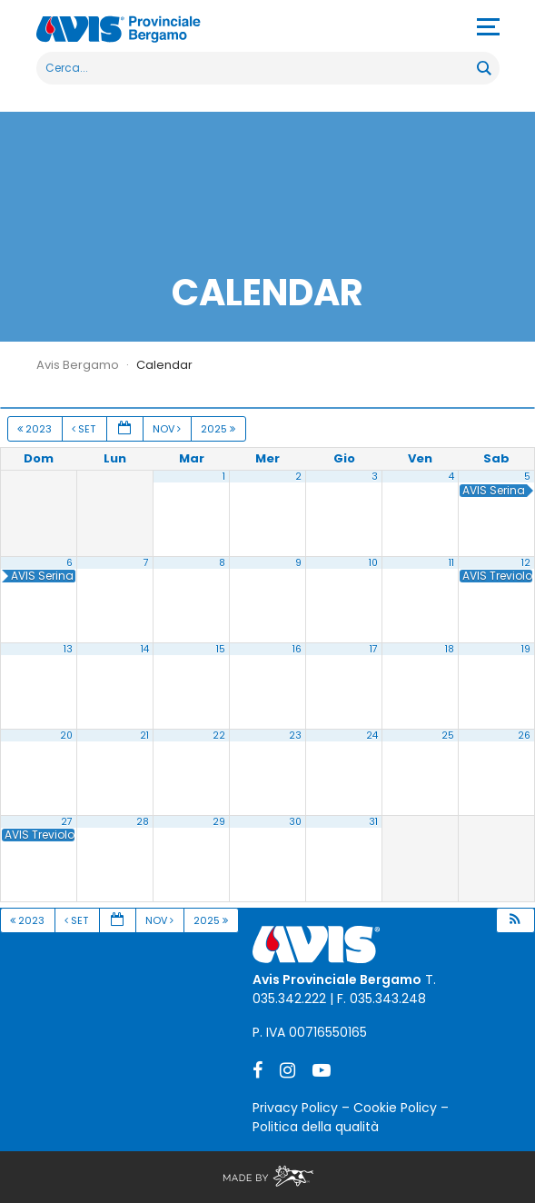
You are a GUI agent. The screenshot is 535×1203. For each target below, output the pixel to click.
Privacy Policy (295, 1108)
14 (145, 649)
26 (524, 735)
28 (142, 822)
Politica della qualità (316, 1127)
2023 (35, 429)
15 (220, 649)
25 (447, 735)
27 (67, 822)
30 (295, 822)
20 (66, 735)
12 (525, 563)
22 (219, 735)
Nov (168, 429)
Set (85, 429)
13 (68, 649)
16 (297, 649)
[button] (515, 921)
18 (449, 649)
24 (372, 735)
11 (451, 563)
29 (219, 822)
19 (525, 649)
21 (144, 735)
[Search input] (257, 68)
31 (373, 822)
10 (373, 563)
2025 (219, 429)
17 (374, 649)
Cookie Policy (395, 1108)
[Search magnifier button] (483, 68)
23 (295, 735)
